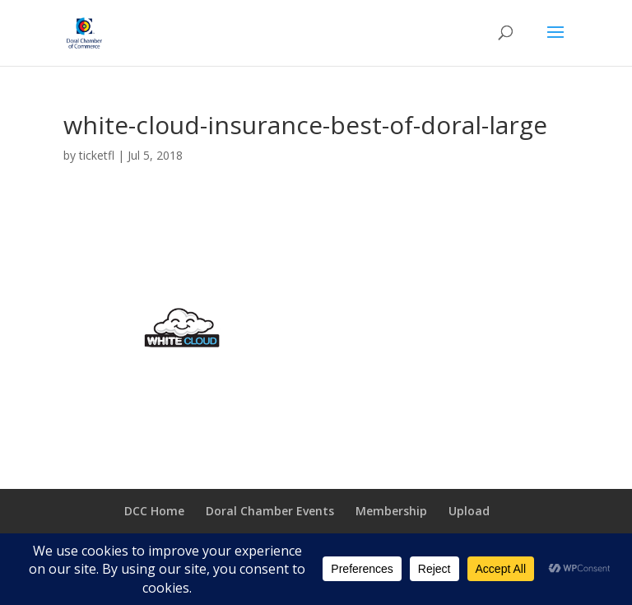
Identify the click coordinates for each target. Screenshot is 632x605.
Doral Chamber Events (270, 511)
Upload (469, 511)
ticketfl (96, 155)
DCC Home (154, 511)
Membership (391, 511)
